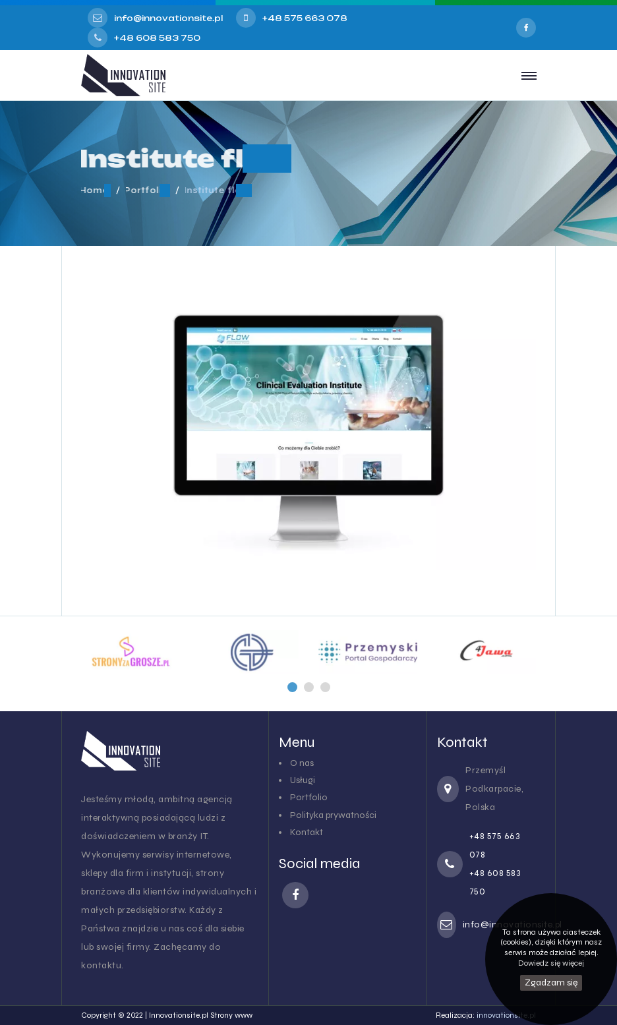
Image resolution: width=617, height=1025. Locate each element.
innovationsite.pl (506, 1015)
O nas (302, 763)
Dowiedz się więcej (551, 963)
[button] (292, 687)
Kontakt (306, 832)
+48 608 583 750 (157, 38)
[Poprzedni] (292, 687)
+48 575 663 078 (304, 18)
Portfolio (309, 797)
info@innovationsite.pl (168, 18)
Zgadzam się (551, 982)
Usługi (302, 780)
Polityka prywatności (333, 815)
